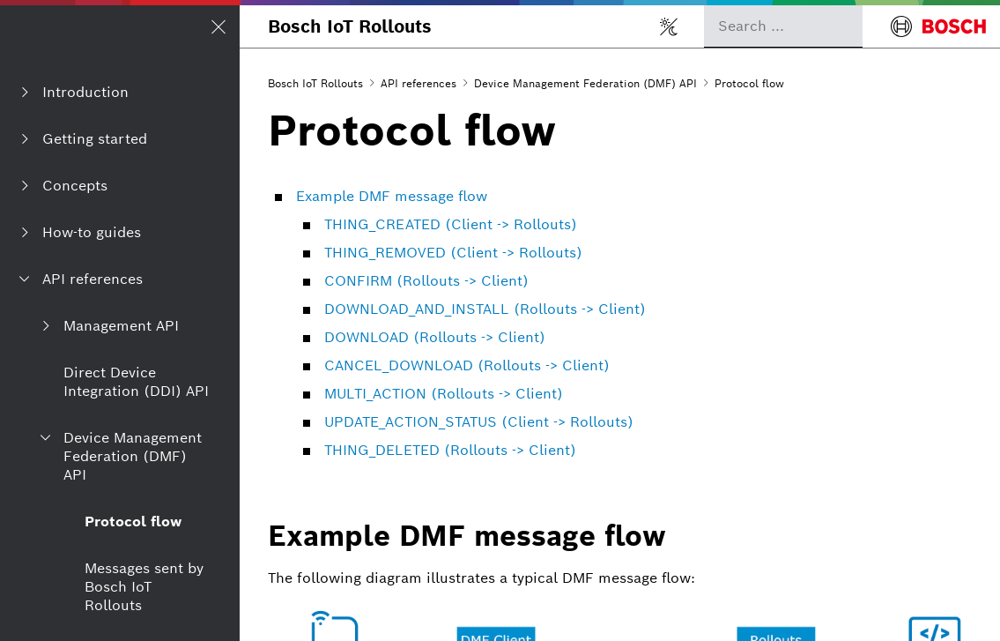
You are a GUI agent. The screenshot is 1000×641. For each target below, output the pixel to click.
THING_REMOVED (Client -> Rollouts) (453, 252)
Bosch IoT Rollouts (350, 26)
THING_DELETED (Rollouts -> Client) (450, 450)
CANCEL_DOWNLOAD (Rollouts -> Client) (467, 365)
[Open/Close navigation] (218, 26)
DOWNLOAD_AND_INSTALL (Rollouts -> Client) (485, 309)
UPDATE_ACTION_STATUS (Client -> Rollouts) (478, 422)
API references (418, 83)
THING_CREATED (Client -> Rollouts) (450, 224)
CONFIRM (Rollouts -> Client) (426, 281)
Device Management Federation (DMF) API (585, 83)
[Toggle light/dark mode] (669, 26)
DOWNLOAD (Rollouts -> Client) (434, 337)
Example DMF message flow (391, 196)
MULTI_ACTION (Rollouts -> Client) (443, 393)
